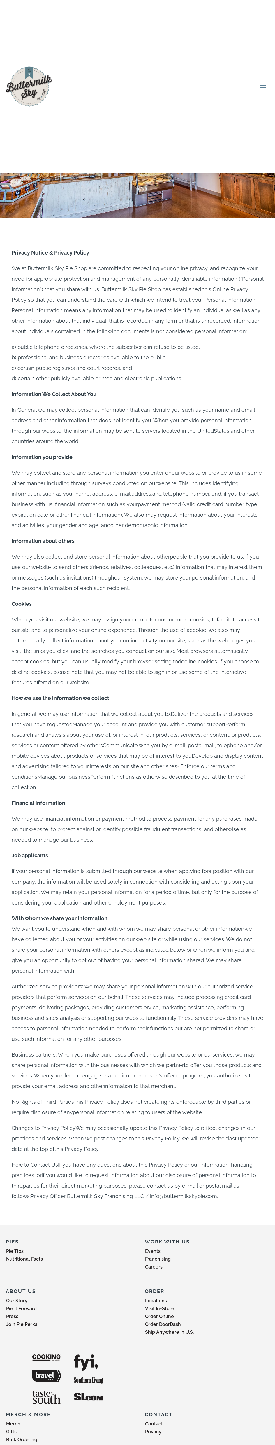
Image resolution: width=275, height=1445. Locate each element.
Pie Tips (15, 1251)
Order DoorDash (163, 1324)
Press (12, 1316)
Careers (154, 1267)
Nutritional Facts (24, 1259)
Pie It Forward (21, 1308)
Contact (154, 1424)
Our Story (16, 1300)
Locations (156, 1300)
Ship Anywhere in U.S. (169, 1332)
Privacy (153, 1432)
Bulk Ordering (21, 1439)
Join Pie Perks (21, 1324)
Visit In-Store (159, 1308)
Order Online (159, 1316)
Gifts (11, 1432)
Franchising (158, 1259)
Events (153, 1251)
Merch (13, 1424)
